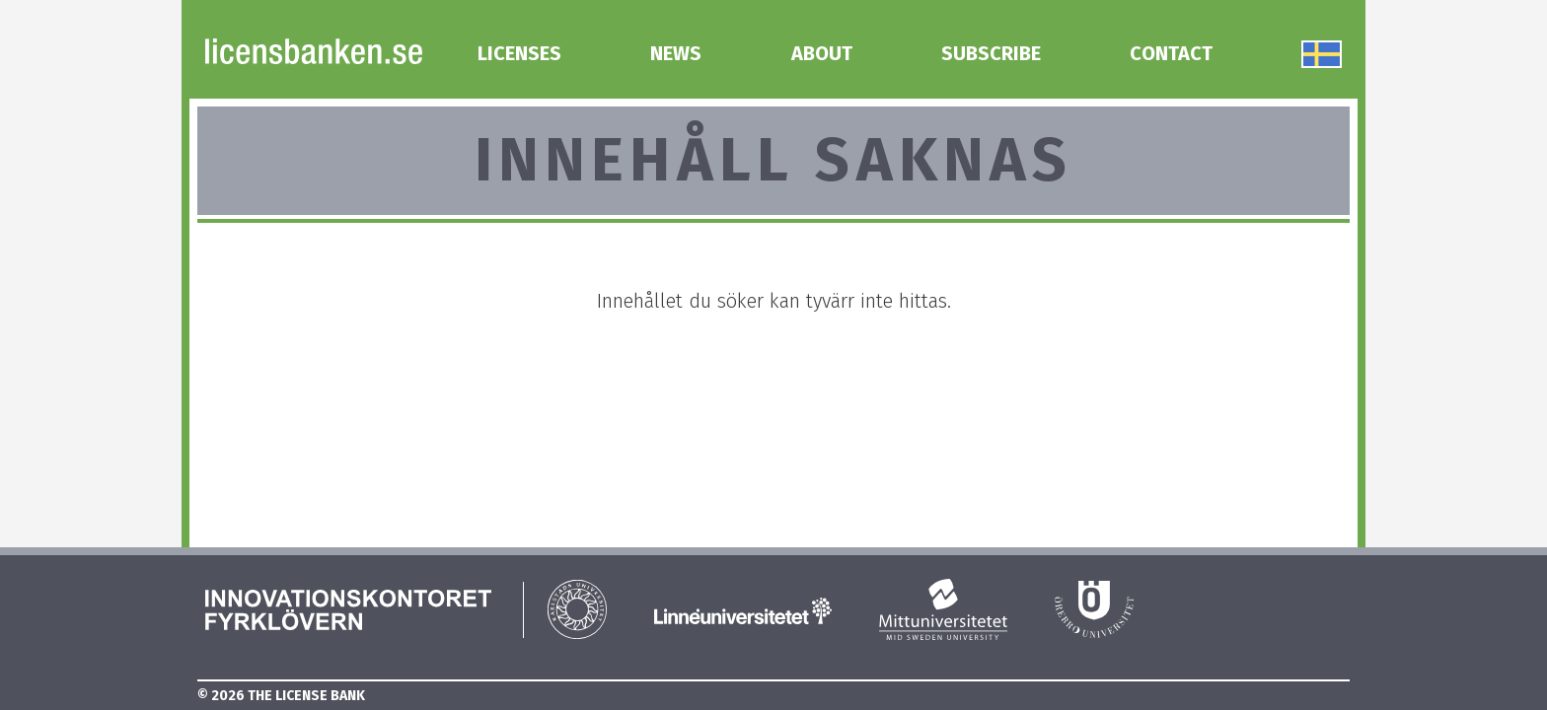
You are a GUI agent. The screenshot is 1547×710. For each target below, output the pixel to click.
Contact (1171, 53)
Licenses (519, 53)
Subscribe (991, 53)
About (821, 53)
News (675, 53)
